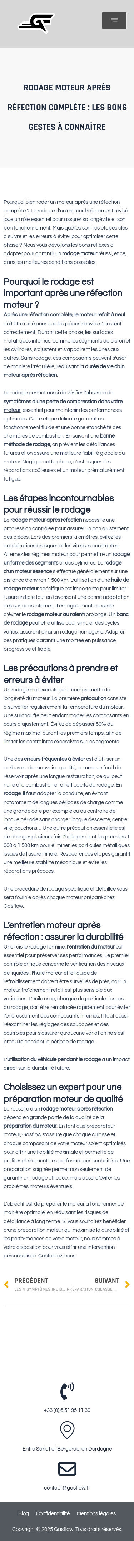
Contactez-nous (56, 1256)
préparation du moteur (30, 1126)
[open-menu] (114, 20)
